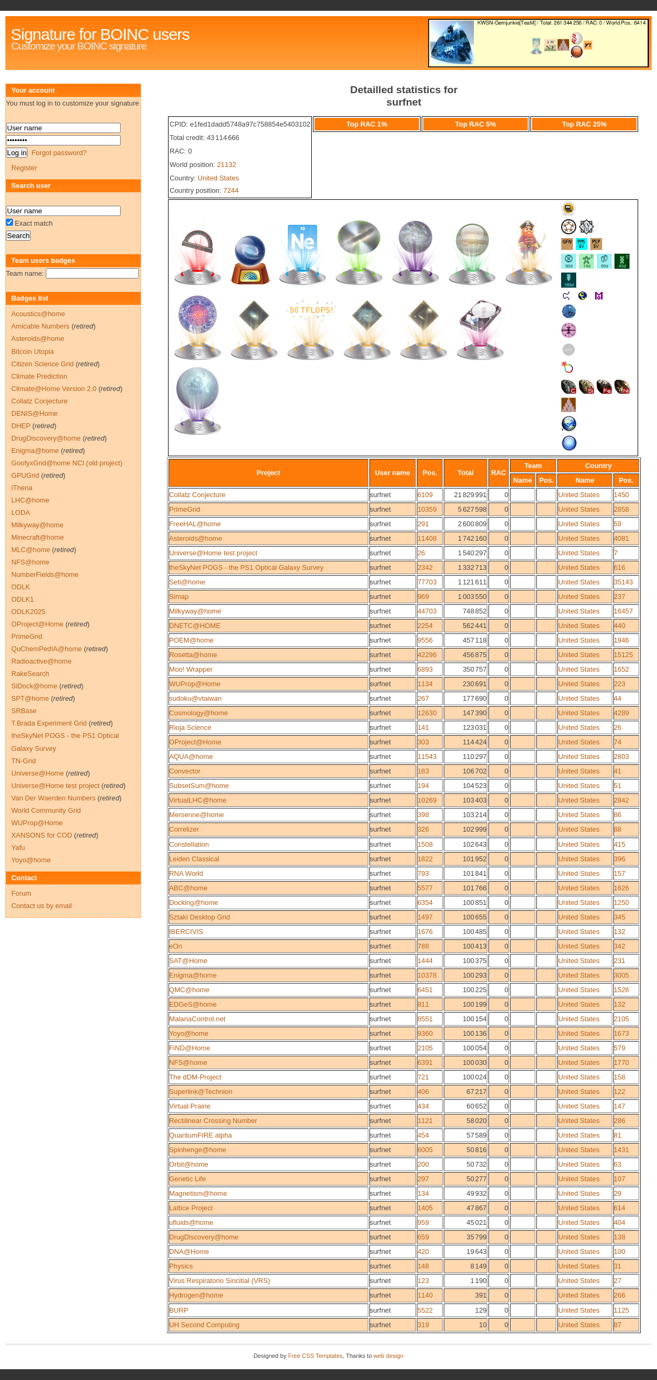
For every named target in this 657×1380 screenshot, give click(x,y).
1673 (621, 1033)
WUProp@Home (194, 684)
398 (423, 815)
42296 (427, 655)
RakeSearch (30, 674)
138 (619, 1237)
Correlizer (184, 829)
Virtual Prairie (190, 1106)
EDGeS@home (192, 1004)
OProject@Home (195, 742)
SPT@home (30, 698)
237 (619, 597)
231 (619, 961)
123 (423, 1281)
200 (423, 1164)
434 (423, 1106)
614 (619, 1208)
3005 (621, 975)
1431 (621, 1150)
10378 (427, 975)
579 (619, 1048)
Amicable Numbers (40, 326)
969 (423, 597)
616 (619, 567)
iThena (21, 488)
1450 (621, 495)
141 (423, 727)
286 (619, 1121)
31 (617, 1266)
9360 (424, 1033)
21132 (226, 165)
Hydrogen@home (196, 1295)
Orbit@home (188, 1164)
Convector (184, 771)
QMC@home (189, 990)
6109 (424, 495)
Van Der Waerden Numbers (53, 798)
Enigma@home (192, 975)
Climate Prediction (39, 376)
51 (617, 786)
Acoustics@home (38, 314)
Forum (21, 893)
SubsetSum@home (199, 786)
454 (423, 1135)
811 (423, 1004)
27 (617, 1281)
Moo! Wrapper (191, 669)
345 (619, 917)
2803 (621, 756)
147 (619, 1106)
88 (617, 829)
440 (619, 626)
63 (617, 1164)
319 (423, 1325)
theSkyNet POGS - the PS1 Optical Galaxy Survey (246, 567)
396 (619, 859)
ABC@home (188, 888)
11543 (427, 756)
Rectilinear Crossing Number (213, 1121)
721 (423, 1077)
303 (423, 742)
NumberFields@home (45, 574)
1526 (621, 990)
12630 (427, 713)
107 (619, 1179)
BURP (178, 1310)
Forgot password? (58, 153)
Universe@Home (37, 773)
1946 (621, 640)
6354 (424, 902)
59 (617, 524)
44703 (427, 611)
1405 (424, 1208)
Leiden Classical (194, 859)
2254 (424, 626)
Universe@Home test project (213, 553)
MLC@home (30, 550)
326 (423, 829)
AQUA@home (191, 756)
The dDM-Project (195, 1077)
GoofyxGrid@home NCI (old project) (66, 463)
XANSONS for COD (41, 835)
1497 (424, 917)
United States (218, 178)
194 (423, 786)
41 (617, 771)
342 (619, 946)
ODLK (20, 587)
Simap (178, 597)
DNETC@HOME (194, 626)
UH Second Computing (204, 1325)
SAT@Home (188, 961)
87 (617, 1325)
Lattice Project (191, 1208)
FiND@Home (189, 1048)
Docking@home (193, 902)
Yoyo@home (188, 1033)
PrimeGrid (184, 509)
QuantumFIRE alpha (200, 1135)
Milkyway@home (195, 611)
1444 (424, 961)
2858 (621, 509)
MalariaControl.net (197, 1019)
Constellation (189, 844)
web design (389, 1356)
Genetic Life (187, 1179)
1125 (621, 1310)
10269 (427, 800)
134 (423, 1193)
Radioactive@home (41, 661)
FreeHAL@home (195, 524)
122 (619, 1092)
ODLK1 (22, 599)
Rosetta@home (193, 655)
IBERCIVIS (186, 932)
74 (617, 742)
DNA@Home (189, 1251)
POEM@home (191, 640)
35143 (623, 582)
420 (423, 1251)
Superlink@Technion (201, 1092)
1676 (424, 932)
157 (619, 873)
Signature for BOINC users (100, 34)
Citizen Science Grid (42, 364)
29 (617, 1193)
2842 (621, 800)
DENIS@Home (34, 413)
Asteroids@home (195, 538)
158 (619, 1077)
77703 (427, 582)
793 (423, 873)
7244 (231, 190)
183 (423, 771)
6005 (424, 1150)
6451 (424, 990)
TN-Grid (23, 761)
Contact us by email (41, 906)
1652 (621, 669)
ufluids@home (191, 1222)
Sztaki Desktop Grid (199, 917)
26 (421, 553)
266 (619, 1295)
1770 (621, 1062)
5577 (424, 888)
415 (619, 844)
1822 (424, 859)
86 (617, 815)
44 (617, 698)
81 (617, 1135)
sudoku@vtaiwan (195, 698)
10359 (427, 509)
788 (423, 946)
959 (423, 1222)
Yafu (18, 848)
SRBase (24, 711)
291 (423, 524)
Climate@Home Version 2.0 (53, 389)
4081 (621, 538)
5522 (424, 1310)
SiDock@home (34, 686)
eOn (175, 946)
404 (619, 1222)
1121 (424, 1121)
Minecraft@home (37, 537)
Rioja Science (190, 727)
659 (423, 1237)
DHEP (20, 426)
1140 (424, 1295)
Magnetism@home (198, 1193)
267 (423, 698)
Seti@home (187, 582)
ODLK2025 (28, 612)
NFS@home (188, 1062)
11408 (427, 538)
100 (619, 1251)
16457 (623, 611)
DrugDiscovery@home (204, 1237)
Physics (181, 1266)
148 (423, 1266)
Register (24, 168)
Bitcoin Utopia (32, 351)
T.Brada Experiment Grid (49, 723)
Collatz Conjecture (197, 495)
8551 (424, 1019)
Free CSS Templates (315, 1356)
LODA (20, 512)
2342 (424, 567)
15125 (623, 655)
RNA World (186, 873)
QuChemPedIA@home (46, 649)
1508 (424, 844)
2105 (621, 1019)
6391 (424, 1062)
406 (423, 1092)
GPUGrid (25, 475)
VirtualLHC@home (198, 800)
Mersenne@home (196, 815)
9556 (424, 640)
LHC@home (30, 500)
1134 (424, 684)
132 (619, 932)
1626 (621, 888)
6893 (424, 669)
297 (423, 1179)
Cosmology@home (198, 713)
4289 (621, 713)
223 (619, 684)
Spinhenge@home (197, 1150)
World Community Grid (46, 810)
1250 (621, 902)
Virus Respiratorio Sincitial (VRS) (219, 1281)
